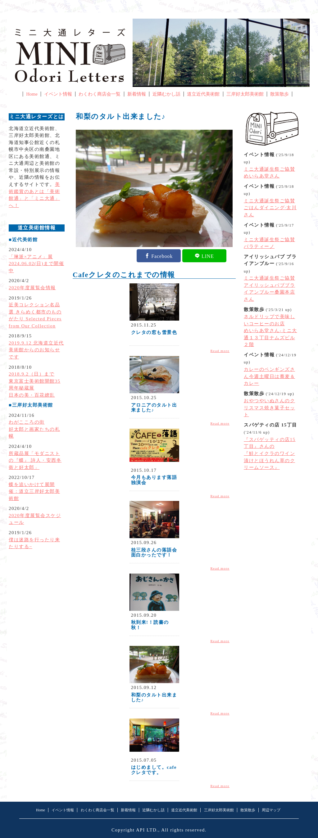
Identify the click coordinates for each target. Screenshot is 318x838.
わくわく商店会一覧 (99, 94)
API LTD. (147, 829)
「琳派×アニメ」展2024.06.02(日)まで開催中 (36, 263)
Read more (220, 351)
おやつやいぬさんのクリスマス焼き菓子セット (269, 407)
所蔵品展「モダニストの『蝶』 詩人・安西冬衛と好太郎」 (35, 460)
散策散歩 (279, 94)
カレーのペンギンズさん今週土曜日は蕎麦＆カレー (269, 376)
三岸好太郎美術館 (245, 94)
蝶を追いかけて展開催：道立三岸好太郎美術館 (34, 491)
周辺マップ (271, 810)
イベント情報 (58, 94)
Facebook (162, 255)
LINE (208, 255)
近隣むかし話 (166, 94)
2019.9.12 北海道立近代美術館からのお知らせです (36, 349)
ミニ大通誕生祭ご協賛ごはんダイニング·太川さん (270, 207)
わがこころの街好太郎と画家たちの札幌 (34, 429)
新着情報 (136, 94)
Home (32, 94)
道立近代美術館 (203, 94)
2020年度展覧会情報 (32, 287)
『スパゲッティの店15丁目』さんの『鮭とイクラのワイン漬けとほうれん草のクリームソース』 (270, 453)
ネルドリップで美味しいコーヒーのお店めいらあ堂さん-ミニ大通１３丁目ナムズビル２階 (270, 330)
